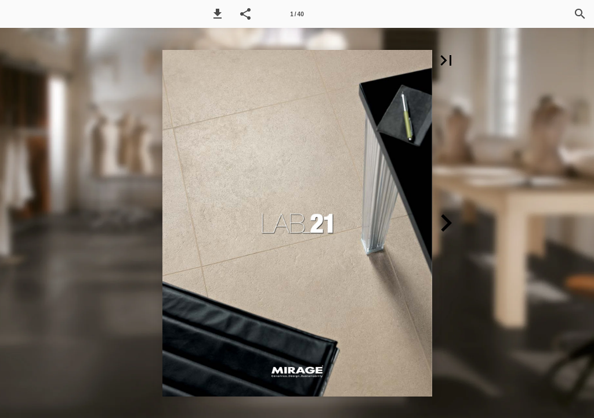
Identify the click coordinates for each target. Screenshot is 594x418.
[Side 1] (297, 14)
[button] (217, 14)
